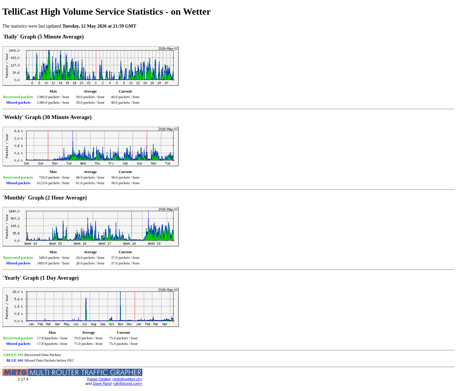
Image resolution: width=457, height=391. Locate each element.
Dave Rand (102, 383)
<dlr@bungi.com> (127, 383)
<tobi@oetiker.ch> (127, 379)
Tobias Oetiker (99, 379)
